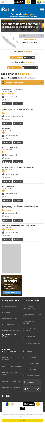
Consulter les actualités (11, 388)
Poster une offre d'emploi (12, 366)
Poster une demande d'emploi (31, 322)
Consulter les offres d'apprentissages (30, 337)
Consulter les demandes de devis (11, 358)
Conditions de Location (31, 375)
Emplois (20, 78)
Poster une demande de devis (32, 315)
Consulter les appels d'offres (10, 373)
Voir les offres (30, 57)
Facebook (27, 351)
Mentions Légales (29, 357)
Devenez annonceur (10, 318)
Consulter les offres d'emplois (30, 329)
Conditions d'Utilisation (31, 369)
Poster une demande (30, 68)
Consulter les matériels (31, 344)
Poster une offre (17, 57)
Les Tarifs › (7, 396)
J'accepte (23, 420)
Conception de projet (23, 82)
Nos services (7, 312)
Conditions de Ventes (31, 363)
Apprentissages (30, 78)
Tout (14, 78)
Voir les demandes (15, 68)
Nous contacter (8, 324)
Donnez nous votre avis (11, 330)
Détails (8, 104)
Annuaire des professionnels (28, 307)
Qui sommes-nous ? (9, 307)
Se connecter (32, 382)
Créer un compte (33, 389)
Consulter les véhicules (11, 381)
